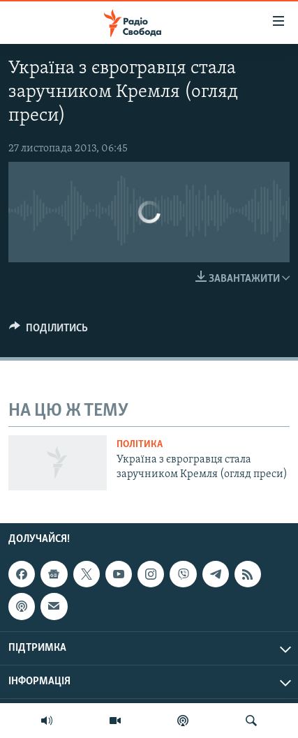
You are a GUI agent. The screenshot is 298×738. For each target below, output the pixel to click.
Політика (140, 444)
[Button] (48, 331)
